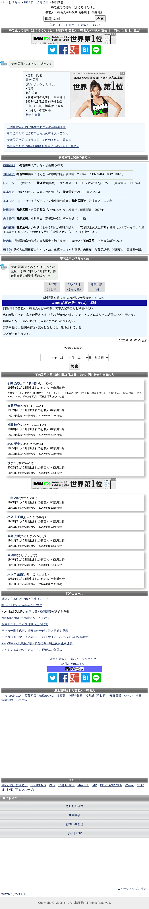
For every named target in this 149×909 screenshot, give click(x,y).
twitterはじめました (14, 894)
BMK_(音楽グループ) (20, 789)
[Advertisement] (74, 713)
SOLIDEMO (38, 785)
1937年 (28, 2)
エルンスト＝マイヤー (17, 200)
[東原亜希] (74, 410)
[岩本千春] (74, 448)
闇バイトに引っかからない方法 (21, 605)
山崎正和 (9, 227)
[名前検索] (69, 19)
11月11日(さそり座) (74, 287)
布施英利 (9, 165)
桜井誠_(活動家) (96, 695)
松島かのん (46, 695)
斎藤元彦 (30, 695)
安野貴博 (115, 695)
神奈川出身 (33, 114)
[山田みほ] (74, 502)
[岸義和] (74, 559)
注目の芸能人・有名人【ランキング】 (74, 659)
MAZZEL (83, 785)
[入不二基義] (74, 579)
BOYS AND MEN (111, 785)
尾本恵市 (9, 191)
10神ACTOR (66, 785)
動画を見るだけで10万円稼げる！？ (24, 598)
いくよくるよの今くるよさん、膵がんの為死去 (31, 649)
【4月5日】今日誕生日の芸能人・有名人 (74, 25)
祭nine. (129, 785)
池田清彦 (9, 174)
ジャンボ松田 (132, 695)
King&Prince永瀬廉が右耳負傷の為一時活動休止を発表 (37, 643)
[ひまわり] (74, 467)
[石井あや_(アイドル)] (74, 389)
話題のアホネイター (74, 663)
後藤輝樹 (7, 700)
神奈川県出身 (96, 287)
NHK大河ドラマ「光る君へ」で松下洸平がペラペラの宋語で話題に (45, 637)
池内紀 (7, 240)
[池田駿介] (74, 429)
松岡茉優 (46, 611)
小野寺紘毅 (75, 695)
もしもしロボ (74, 806)
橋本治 (7, 249)
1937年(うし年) (52, 287)
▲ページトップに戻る (131, 888)
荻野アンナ (10, 183)
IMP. (94, 785)
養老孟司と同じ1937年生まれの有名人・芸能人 (38, 133)
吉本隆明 (9, 218)
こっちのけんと (11, 695)
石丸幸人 (22, 700)
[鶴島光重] (74, 540)
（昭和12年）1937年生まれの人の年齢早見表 (36, 127)
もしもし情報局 (10, 2)
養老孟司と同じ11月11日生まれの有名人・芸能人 (39, 139)
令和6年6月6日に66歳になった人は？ (25, 617)
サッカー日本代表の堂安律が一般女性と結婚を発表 (34, 630)
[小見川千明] (74, 521)
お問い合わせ (74, 824)
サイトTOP (74, 833)
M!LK (52, 785)
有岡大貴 (31, 611)
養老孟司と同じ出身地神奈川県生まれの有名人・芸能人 (43, 146)
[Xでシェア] (52, 49)
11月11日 (42, 2)
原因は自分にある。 (14, 785)
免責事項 (74, 815)
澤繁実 (61, 695)
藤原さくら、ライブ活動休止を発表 (24, 624)
